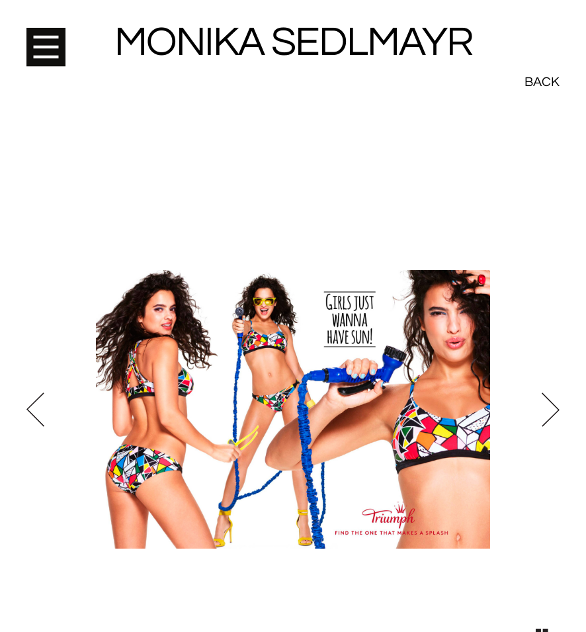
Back (542, 33)
